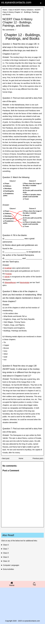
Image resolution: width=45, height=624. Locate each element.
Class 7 (6, 549)
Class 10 (6, 561)
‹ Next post (5, 458)
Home (5, 10)
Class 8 (6, 553)
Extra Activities (8, 569)
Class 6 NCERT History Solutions (21, 10)
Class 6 (6, 545)
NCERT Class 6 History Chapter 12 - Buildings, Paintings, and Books (18, 22)
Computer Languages (11, 565)
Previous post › (38, 458)
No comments (9, 30)
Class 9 (6, 557)
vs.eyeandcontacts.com (16, 2)
